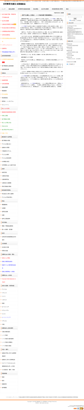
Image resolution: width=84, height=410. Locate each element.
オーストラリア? (6, 317)
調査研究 (4, 384)
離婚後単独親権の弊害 (74, 32)
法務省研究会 (5, 179)
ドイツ (3, 296)
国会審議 (35, 9)
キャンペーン (5, 104)
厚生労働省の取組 (6, 186)
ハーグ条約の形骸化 (7, 342)
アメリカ (4, 289)
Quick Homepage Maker (78, 405)
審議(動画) (4, 204)
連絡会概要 (12, 9)
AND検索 (72, 20)
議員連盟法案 (5, 69)
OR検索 (78, 20)
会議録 (3, 208)
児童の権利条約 (6, 331)
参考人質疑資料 (6, 218)
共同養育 (4, 243)
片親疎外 (71, 37)
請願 (3, 215)
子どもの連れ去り (6, 144)
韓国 (3, 303)
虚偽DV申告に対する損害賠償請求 (9, 354)
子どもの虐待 (5, 154)
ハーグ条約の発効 (6, 345)
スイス (3, 313)
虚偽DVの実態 (5, 147)
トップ (3, 9)
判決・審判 (5, 349)
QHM (83, 406)
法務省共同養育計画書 (72, 52)
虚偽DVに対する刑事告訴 (8, 359)
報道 (67, 9)
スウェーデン (5, 310)
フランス (4, 292)
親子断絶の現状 (6, 140)
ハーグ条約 (39, 15)
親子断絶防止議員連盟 (8, 65)
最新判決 (71, 30)
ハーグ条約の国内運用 (8, 338)
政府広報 (4, 172)
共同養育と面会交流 (58, 397)
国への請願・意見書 (7, 229)
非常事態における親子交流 (9, 165)
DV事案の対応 (5, 161)
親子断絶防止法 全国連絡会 (41, 401)
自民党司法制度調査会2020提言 (9, 238)
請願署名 (71, 38)
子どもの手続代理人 (7, 197)
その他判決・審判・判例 (8, 369)
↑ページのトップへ (10, 397)
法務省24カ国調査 (6, 183)
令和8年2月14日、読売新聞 (73, 58)
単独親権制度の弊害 (57, 9)
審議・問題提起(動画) (7, 226)
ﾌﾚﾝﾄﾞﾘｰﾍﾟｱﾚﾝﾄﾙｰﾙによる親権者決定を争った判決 (8, 364)
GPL (80, 406)
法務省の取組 (5, 175)
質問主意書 (5, 211)
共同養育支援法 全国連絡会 (14, 4)
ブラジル (4, 320)
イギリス (4, 299)
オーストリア (5, 306)
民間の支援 (5, 250)
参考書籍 (4, 387)
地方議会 (4, 222)
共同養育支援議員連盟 (24, 9)
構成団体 (4, 90)
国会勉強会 (5, 97)
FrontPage (72, 25)
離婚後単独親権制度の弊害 (69, 397)
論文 (3, 380)
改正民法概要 (45, 9)
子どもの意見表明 (6, 158)
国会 (70, 35)
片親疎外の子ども (6, 151)
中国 (3, 324)
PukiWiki (72, 406)
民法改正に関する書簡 (8, 193)
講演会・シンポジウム (8, 101)
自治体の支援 (5, 247)
